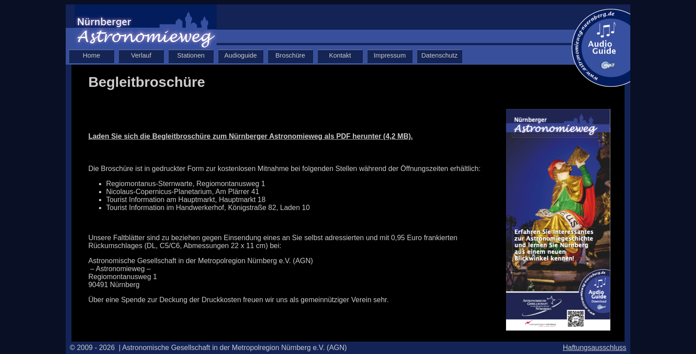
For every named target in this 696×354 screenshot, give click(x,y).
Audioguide (240, 55)
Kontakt (340, 55)
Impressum (390, 55)
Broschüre (290, 55)
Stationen (191, 55)
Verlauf (141, 55)
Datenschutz (439, 55)
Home (91, 55)
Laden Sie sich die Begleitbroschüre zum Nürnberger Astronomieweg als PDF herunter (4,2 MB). (250, 136)
